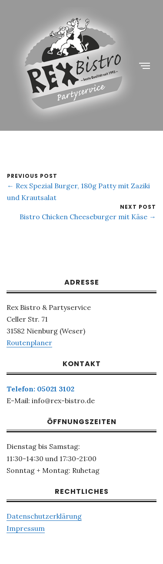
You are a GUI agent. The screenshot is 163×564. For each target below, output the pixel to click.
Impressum (26, 528)
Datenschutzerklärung (44, 516)
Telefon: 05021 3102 (40, 388)
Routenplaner (29, 342)
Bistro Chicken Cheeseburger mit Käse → (88, 216)
